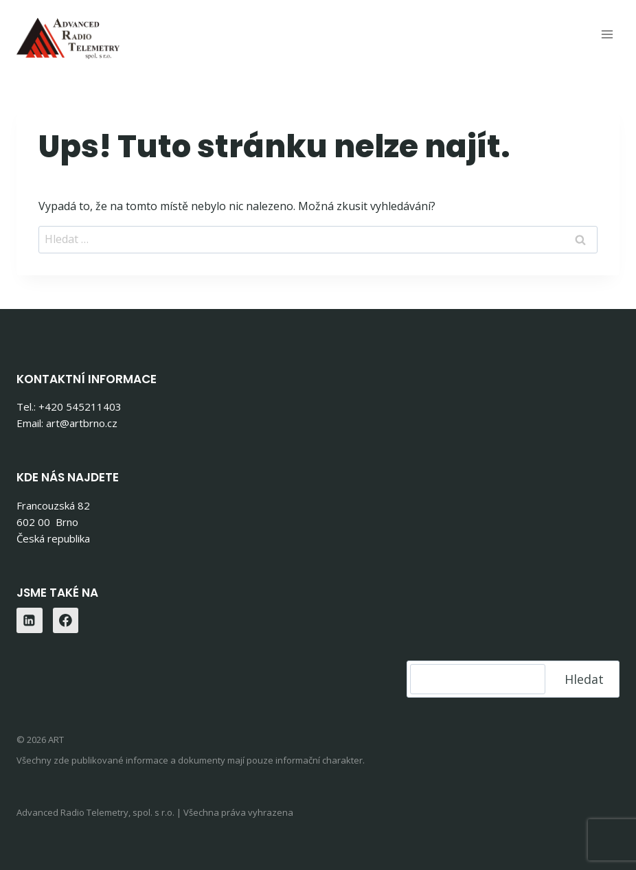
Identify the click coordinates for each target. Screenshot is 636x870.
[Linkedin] (29, 621)
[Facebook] (66, 621)
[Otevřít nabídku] (607, 34)
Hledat (584, 679)
